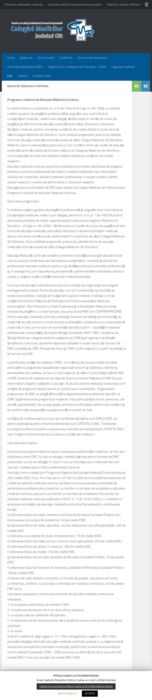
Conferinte (66, 57)
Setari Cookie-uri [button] (67, 693)
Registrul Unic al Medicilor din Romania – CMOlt (77, 67)
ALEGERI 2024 (42, 76)
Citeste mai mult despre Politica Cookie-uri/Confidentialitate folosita (76, 686)
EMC (10, 76)
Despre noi (26, 57)
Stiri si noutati (46, 57)
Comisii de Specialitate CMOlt (25, 67)
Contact (23, 76)
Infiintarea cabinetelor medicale (23, 4)
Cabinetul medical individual (123, 4)
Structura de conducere (91, 57)
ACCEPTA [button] (90, 693)
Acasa (10, 57)
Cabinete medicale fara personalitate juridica (74, 4)
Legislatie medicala (123, 67)
